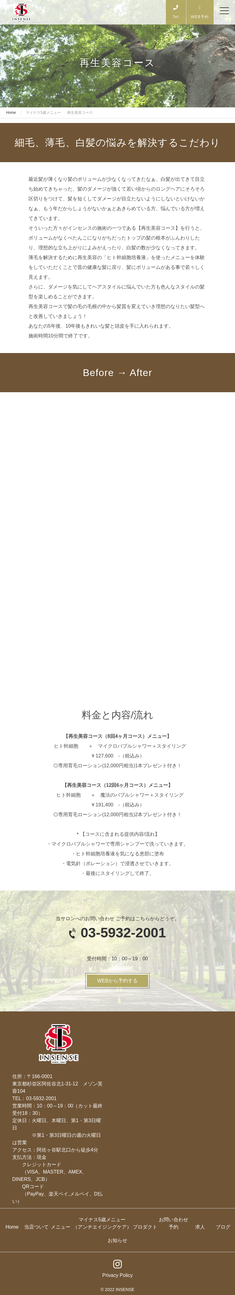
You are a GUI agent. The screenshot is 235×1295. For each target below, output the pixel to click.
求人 (200, 1227)
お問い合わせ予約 (173, 1223)
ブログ (223, 1227)
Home (12, 1227)
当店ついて (36, 1227)
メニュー (60, 1227)
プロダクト (145, 1227)
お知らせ (117, 1240)
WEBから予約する (117, 980)
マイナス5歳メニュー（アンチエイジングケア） (102, 1223)
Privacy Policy (117, 1275)
